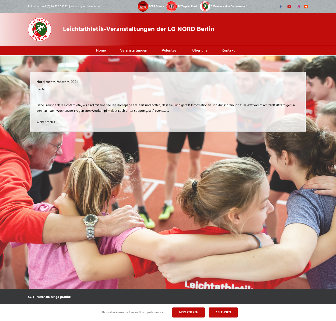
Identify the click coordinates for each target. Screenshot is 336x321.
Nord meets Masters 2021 (57, 82)
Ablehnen (223, 312)
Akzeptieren (188, 312)
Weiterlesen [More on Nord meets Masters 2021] (44, 122)
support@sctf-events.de (85, 6)
